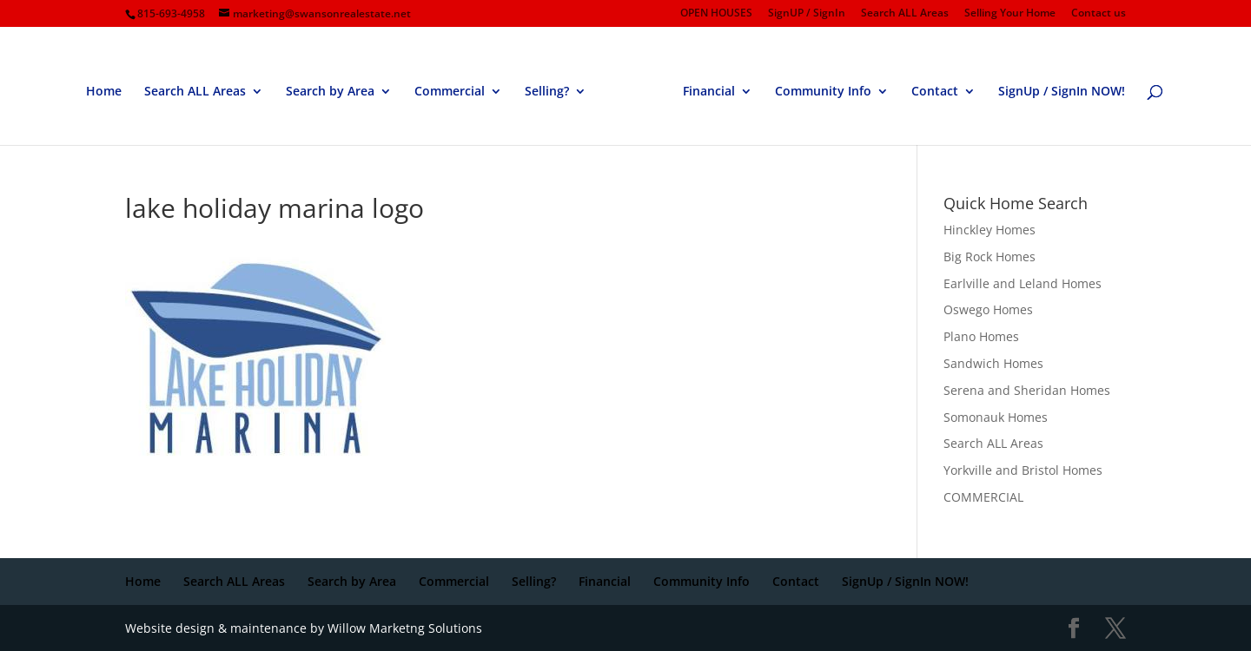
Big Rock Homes (989, 256)
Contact (934, 92)
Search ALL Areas (905, 14)
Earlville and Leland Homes (1022, 283)
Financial (709, 92)
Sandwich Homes (993, 363)
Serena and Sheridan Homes (1026, 390)
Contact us (1098, 14)
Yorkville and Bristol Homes (1022, 470)
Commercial (449, 92)
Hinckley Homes (989, 229)
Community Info (823, 92)
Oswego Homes (988, 309)
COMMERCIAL (983, 497)
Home (104, 92)
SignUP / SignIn (806, 14)
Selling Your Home (1010, 14)
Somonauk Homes (995, 417)
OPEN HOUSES (716, 14)
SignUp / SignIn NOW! (1061, 92)
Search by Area (330, 92)
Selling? (547, 92)
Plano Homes (981, 336)
